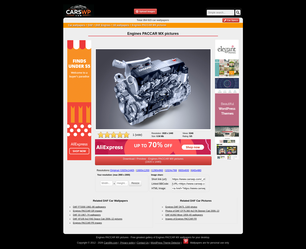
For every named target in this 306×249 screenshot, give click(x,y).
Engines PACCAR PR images (87, 223)
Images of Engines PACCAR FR (181, 219)
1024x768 (171, 170)
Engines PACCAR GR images (87, 211)
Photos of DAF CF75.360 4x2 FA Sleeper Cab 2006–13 (192, 211)
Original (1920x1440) (122, 170)
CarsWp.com (111, 242)
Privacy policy (127, 242)
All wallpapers (121, 25)
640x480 (196, 170)
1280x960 (157, 170)
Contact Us (143, 242)
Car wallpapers (76, 25)
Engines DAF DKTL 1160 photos (181, 207)
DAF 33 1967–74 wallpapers (87, 215)
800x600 (184, 170)
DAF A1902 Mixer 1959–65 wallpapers (184, 215)
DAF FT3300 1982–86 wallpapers (89, 207)
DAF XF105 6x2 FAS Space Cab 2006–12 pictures (97, 219)
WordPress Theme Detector (165, 242)
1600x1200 (143, 170)
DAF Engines (103, 25)
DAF (90, 25)
